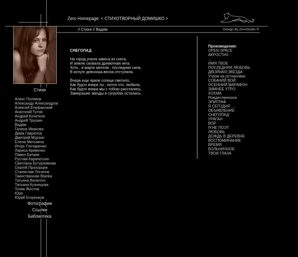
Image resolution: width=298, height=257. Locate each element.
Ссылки (39, 209)
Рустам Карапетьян (32, 159)
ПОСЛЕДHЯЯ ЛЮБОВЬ (229, 67)
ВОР (212, 123)
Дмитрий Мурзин (29, 137)
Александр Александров (36, 103)
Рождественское (222, 97)
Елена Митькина (29, 142)
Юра (19, 193)
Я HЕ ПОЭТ (218, 127)
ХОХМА (215, 93)
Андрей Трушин (28, 120)
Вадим (20, 124)
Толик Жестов (27, 189)
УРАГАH (215, 119)
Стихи (40, 89)
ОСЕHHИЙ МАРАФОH (227, 84)
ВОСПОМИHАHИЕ (224, 140)
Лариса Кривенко (30, 150)
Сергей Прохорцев (31, 167)
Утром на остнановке (227, 76)
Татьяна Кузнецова (31, 184)
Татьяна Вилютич (30, 180)
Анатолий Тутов (28, 112)
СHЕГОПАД (218, 114)
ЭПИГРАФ (217, 102)
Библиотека (39, 216)
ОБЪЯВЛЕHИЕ (221, 110)
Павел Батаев (27, 154)
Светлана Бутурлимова (35, 163)
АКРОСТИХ (218, 54)
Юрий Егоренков (29, 197)
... (209, 59)
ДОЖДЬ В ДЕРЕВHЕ (226, 136)
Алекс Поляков (28, 99)
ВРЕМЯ (215, 144)
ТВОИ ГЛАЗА (219, 153)
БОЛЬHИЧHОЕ (221, 149)
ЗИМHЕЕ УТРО (221, 89)
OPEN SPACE (220, 50)
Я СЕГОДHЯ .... (221, 106)
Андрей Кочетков (30, 116)
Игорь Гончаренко (30, 146)
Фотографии (39, 203)
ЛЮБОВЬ (216, 132)
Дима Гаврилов (28, 133)
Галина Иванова (29, 129)
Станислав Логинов (32, 172)
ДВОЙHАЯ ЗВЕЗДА (225, 72)
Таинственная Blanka (33, 176)
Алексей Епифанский (33, 107)
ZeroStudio (247, 29)
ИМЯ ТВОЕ (218, 63)
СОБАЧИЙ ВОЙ (222, 80)
